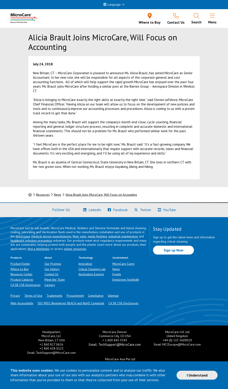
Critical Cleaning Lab (92, 269)
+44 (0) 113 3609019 (177, 340)
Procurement (75, 296)
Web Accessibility (21, 303)
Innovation (85, 264)
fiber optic (79, 236)
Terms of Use (33, 296)
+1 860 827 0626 (51, 344)
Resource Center (21, 274)
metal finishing (97, 236)
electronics (23, 236)
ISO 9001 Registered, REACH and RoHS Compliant (71, 303)
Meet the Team (55, 280)
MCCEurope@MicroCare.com (181, 344)
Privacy (15, 296)
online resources (75, 249)
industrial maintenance (123, 236)
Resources (43, 195)
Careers (50, 285)
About (48, 257)
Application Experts (91, 274)
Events (116, 274)
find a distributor (39, 249)
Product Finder (20, 264)
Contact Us (52, 274)
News (57, 195)
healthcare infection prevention (31, 241)
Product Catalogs (21, 280)
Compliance (96, 296)
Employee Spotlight (125, 280)
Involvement (120, 257)
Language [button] (112, 4)
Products (16, 257)
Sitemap (113, 296)
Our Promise (53, 264)
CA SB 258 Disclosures (25, 285)
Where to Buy (19, 269)
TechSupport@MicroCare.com (56, 353)
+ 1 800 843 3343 (114, 340)
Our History (52, 269)
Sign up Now (173, 250)
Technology (85, 257)
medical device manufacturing (51, 236)
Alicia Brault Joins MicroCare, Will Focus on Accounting (101, 195)
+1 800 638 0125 (51, 348)
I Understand (197, 375)
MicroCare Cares (123, 264)
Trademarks (54, 296)
